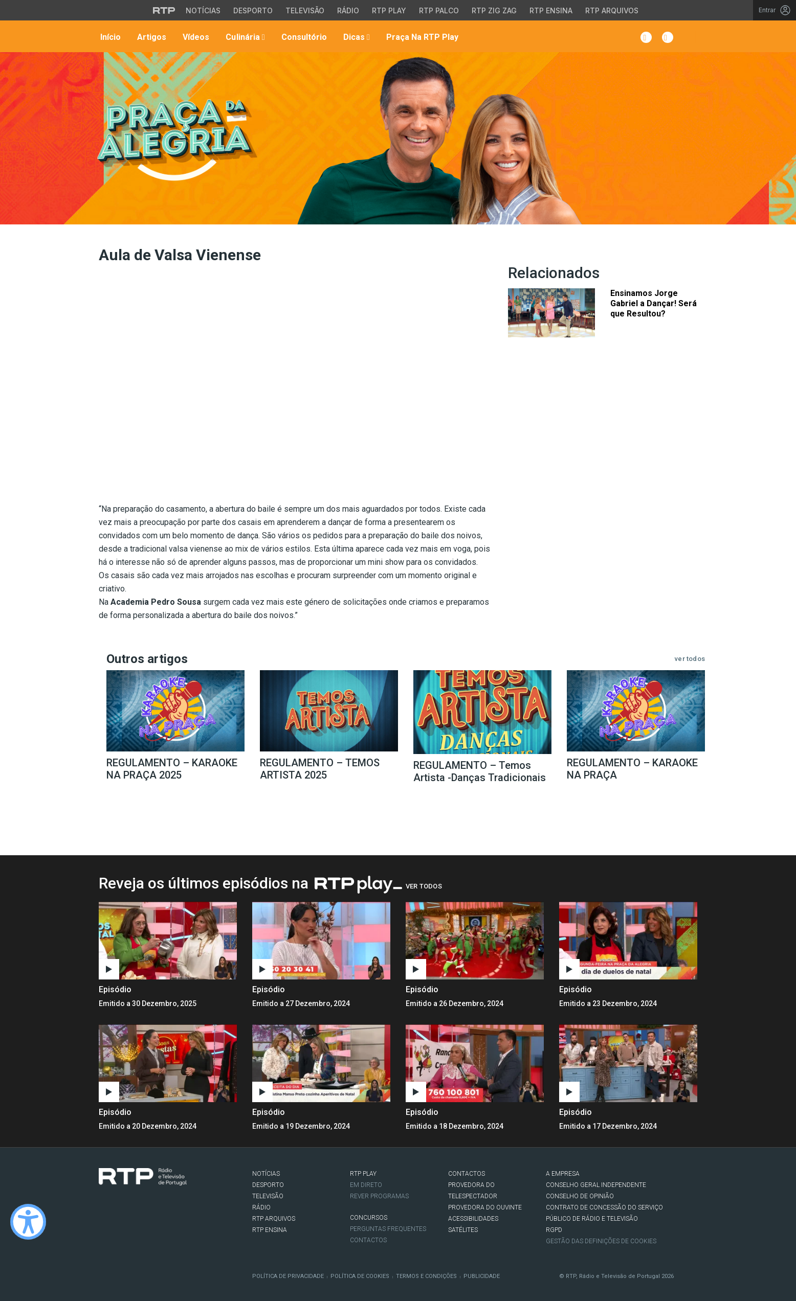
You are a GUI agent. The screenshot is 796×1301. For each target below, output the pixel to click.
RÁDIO (261, 1207)
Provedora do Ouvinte (485, 1207)
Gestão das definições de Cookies (601, 1241)
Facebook (104, 1206)
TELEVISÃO (267, 1196)
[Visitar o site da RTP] (164, 10)
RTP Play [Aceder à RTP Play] (389, 10)
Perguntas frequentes (388, 1228)
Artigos (150, 37)
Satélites (463, 1230)
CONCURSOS (368, 1217)
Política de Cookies (359, 1276)
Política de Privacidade (288, 1276)
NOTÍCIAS (266, 1173)
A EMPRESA (563, 1173)
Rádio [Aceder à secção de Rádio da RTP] (348, 10)
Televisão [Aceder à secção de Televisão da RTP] (304, 10)
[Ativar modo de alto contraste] (28, 1222)
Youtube (150, 1206)
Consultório (303, 37)
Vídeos (195, 37)
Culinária (244, 37)
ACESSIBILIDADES (473, 1218)
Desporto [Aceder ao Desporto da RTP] (253, 10)
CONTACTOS (466, 1173)
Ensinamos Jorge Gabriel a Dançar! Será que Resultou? (653, 303)
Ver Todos (424, 886)
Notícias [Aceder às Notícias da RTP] (203, 10)
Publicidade (481, 1276)
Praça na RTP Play (421, 37)
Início (109, 37)
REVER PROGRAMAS (379, 1196)
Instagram (135, 1206)
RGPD (554, 1230)
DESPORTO (268, 1185)
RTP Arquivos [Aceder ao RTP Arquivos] (611, 10)
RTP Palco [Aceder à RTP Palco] (439, 10)
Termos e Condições (426, 1276)
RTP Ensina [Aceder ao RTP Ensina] (550, 10)
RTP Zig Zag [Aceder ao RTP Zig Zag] (494, 10)
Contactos (368, 1240)
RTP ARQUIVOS (273, 1218)
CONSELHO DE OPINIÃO (580, 1196)
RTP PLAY (363, 1173)
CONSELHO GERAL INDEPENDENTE (596, 1185)
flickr (165, 1206)
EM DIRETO (366, 1185)
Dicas (355, 37)
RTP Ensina (269, 1230)
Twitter (119, 1206)
